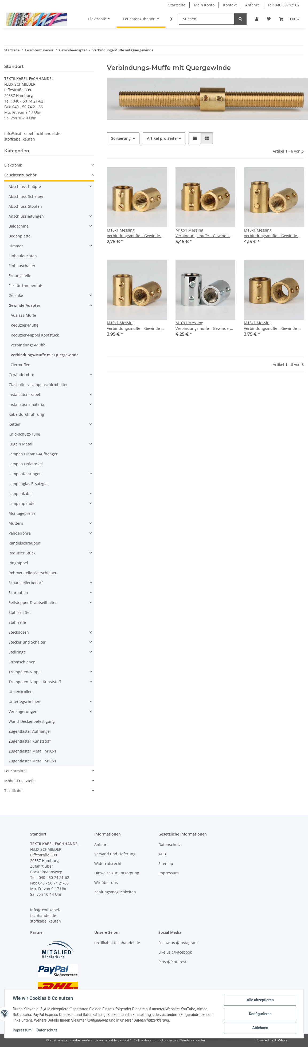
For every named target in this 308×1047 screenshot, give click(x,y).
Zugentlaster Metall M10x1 (32, 751)
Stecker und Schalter (27, 642)
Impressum (22, 1030)
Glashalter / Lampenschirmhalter (38, 384)
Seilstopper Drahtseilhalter (33, 602)
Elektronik (13, 165)
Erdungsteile (20, 275)
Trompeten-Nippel (25, 671)
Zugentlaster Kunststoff (29, 741)
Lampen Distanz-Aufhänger (33, 453)
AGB (162, 853)
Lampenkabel (21, 493)
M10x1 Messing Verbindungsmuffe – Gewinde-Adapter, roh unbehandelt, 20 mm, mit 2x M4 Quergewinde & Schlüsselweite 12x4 (272, 233)
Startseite (176, 4)
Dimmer (16, 245)
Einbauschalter (22, 265)
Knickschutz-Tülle (24, 434)
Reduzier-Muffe (24, 325)
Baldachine (19, 226)
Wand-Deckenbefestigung (32, 721)
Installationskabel (24, 394)
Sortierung (121, 138)
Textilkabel (14, 790)
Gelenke (16, 295)
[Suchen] (207, 19)
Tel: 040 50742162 (283, 4)
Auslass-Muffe (23, 315)
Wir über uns (106, 882)
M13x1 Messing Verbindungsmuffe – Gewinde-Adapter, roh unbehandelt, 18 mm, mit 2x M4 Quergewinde (271, 325)
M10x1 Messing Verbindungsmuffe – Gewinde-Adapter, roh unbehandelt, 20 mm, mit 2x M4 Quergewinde (134, 325)
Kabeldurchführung (26, 414)
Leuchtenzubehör (20, 174)
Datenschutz (47, 1030)
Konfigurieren (259, 1014)
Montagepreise (22, 513)
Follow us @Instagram (178, 942)
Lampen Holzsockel (26, 463)
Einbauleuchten (23, 255)
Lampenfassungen (25, 473)
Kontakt (230, 4)
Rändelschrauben (24, 543)
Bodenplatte (19, 236)
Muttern (16, 523)
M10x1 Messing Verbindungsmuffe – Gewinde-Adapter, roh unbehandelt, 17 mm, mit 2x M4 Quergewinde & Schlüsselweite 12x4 (203, 233)
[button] (257, 19)
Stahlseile (17, 622)
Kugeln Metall (21, 444)
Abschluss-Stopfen (25, 206)
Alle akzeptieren (259, 1000)
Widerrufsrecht (108, 863)
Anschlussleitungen (26, 216)
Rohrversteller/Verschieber (33, 572)
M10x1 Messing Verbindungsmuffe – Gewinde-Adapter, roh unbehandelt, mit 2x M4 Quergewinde (134, 233)
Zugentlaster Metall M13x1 (32, 760)
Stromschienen (22, 661)
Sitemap (165, 863)
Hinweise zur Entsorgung (116, 872)
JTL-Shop (280, 1040)
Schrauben (18, 592)
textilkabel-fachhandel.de (117, 942)
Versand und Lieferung (114, 853)
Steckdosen (19, 632)
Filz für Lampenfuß (25, 285)
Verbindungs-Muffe (28, 344)
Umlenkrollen (21, 691)
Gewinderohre (21, 374)
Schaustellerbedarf (26, 582)
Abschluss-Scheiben (27, 196)
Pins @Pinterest (172, 961)
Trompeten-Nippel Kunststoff (35, 681)
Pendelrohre (20, 533)
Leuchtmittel (15, 770)
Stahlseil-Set (20, 612)
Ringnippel (18, 562)
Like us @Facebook (175, 952)
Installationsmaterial (27, 404)
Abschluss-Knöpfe (25, 186)
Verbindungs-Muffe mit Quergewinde (45, 354)
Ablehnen (260, 1028)
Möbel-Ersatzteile (20, 780)
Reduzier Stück (22, 552)
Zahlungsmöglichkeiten (115, 891)
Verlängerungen (23, 711)
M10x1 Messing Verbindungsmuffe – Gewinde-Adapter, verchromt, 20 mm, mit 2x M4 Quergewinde (204, 325)
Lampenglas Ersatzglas (29, 483)
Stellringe (17, 652)
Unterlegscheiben (24, 701)
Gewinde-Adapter (24, 305)
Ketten (14, 424)
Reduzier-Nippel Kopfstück (35, 335)
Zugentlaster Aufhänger (30, 731)
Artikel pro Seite (162, 138)
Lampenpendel (22, 503)
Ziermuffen (20, 364)
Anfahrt (252, 4)
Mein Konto (204, 4)
